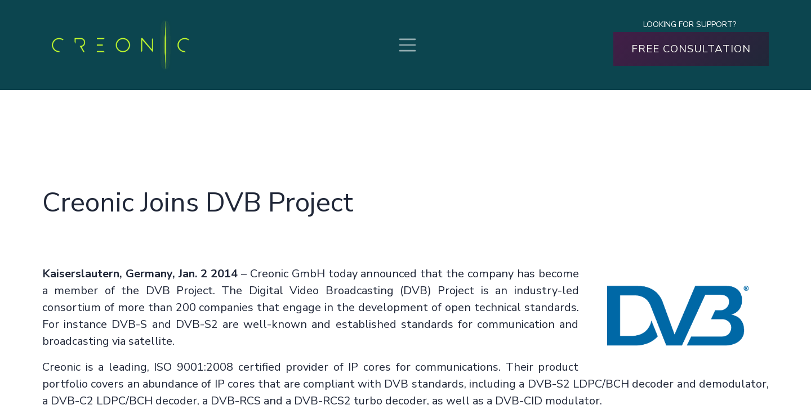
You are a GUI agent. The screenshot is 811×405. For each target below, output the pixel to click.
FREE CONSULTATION (691, 49)
